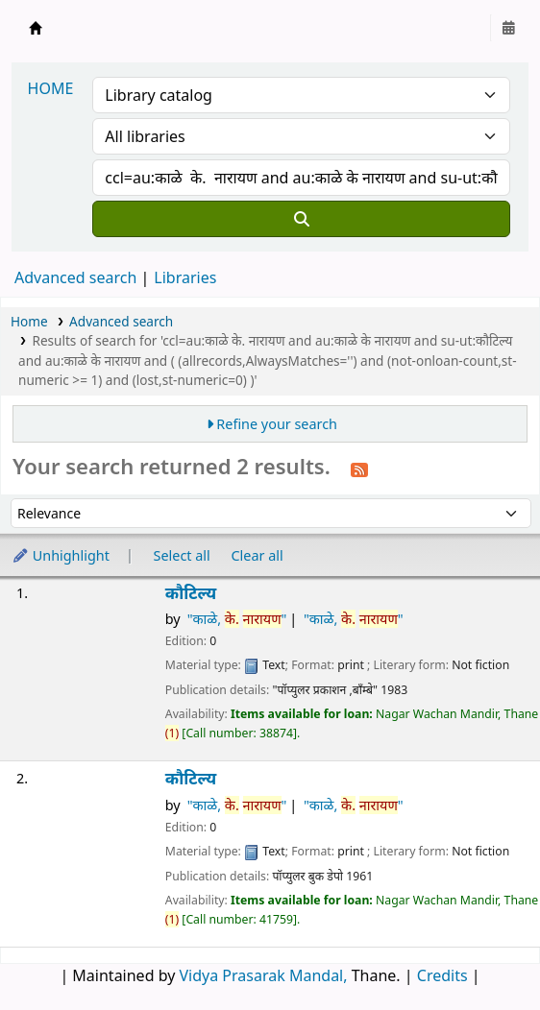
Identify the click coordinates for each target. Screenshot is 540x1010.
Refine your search (276, 424)
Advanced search (75, 277)
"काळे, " (237, 619)
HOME (51, 88)
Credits (442, 975)
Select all (182, 555)
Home (29, 321)
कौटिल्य (190, 593)
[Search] (301, 219)
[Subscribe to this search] (359, 468)
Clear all (257, 555)
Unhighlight (61, 555)
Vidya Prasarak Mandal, (264, 975)
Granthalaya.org (35, 28)
